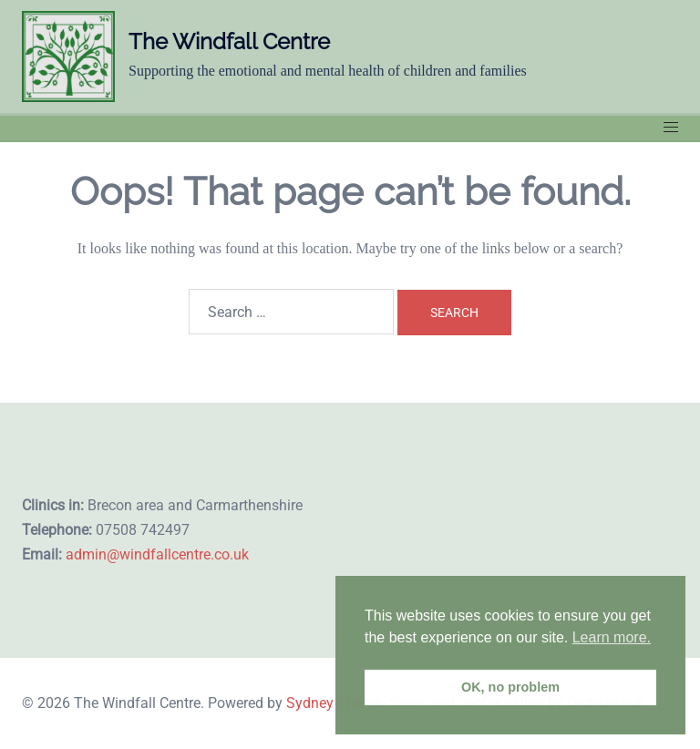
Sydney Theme (334, 703)
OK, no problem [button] (510, 687)
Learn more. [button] (611, 637)
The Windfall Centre (229, 41)
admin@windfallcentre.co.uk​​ (157, 554)
